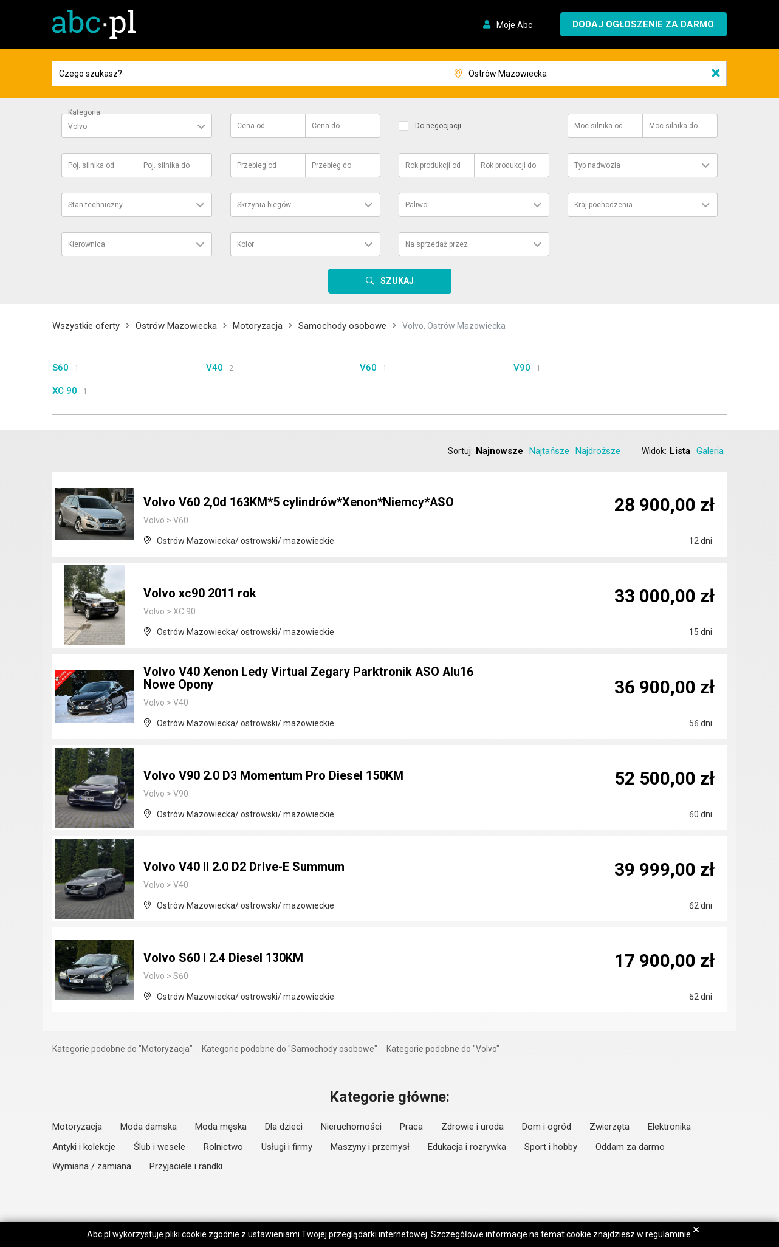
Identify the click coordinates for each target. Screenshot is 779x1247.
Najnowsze (499, 450)
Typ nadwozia (597, 165)
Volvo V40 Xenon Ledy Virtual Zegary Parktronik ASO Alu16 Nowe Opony (309, 678)
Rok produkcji (433, 165)
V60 (368, 367)
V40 (214, 367)
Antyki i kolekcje (83, 1146)
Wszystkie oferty (86, 325)
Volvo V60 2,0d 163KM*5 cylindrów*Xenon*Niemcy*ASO (299, 502)
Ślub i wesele (159, 1146)
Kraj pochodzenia (603, 205)
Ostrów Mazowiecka (176, 325)
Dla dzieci (284, 1126)
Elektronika (669, 1126)
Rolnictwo (223, 1146)
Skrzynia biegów (264, 205)
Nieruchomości (351, 1126)
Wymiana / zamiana (91, 1166)
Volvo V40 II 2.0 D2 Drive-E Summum (244, 867)
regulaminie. (669, 1234)
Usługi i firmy (286, 1146)
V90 (521, 367)
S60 (60, 367)
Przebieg (256, 165)
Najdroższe (597, 450)
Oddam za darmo (630, 1146)
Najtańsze (549, 450)
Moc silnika (598, 126)
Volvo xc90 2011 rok (199, 593)
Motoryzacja (258, 325)
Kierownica (86, 244)
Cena (251, 126)
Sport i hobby (550, 1146)
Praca (411, 1126)
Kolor (245, 244)
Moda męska (221, 1126)
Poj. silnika (91, 165)
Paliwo (416, 205)
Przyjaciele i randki (185, 1166)
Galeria (710, 450)
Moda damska (148, 1126)
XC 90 (64, 390)
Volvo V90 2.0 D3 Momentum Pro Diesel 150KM (273, 776)
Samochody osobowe (342, 325)
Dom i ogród (546, 1126)
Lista (680, 450)
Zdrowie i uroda (472, 1126)
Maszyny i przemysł (370, 1146)
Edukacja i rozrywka (467, 1146)
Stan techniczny (95, 205)
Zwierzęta (609, 1126)
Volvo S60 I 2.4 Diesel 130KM (223, 958)
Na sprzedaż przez (436, 244)
